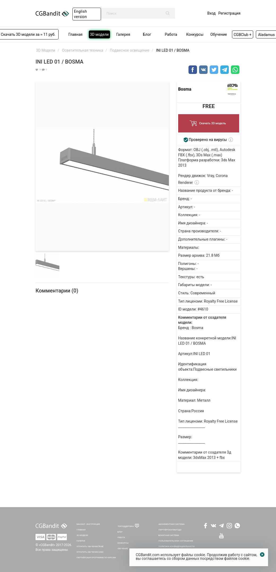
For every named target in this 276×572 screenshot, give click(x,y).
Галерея (81, 541)
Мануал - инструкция (88, 524)
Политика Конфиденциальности (177, 546)
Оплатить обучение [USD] (90, 552)
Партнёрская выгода (170, 530)
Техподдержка (125, 526)
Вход (211, 13)
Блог (120, 532)
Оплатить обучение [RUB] (90, 546)
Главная (81, 530)
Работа (121, 537)
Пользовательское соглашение (176, 541)
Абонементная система (172, 524)
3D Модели (82, 535)
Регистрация (229, 13)
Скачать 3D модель (208, 121)
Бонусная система (169, 535)
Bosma (184, 89)
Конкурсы (122, 543)
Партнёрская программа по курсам (96, 557)
